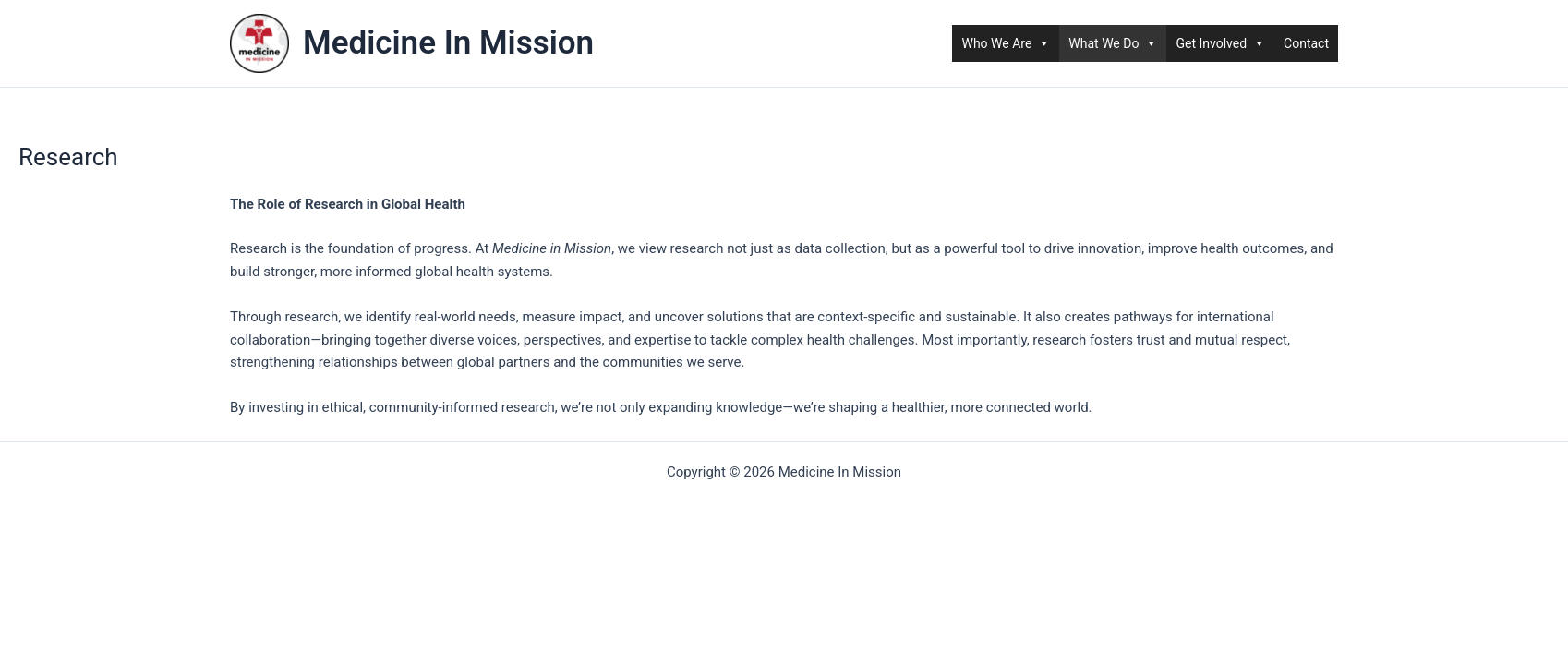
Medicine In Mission (448, 43)
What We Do (1112, 43)
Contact (1306, 43)
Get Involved (1220, 43)
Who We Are (1005, 43)
